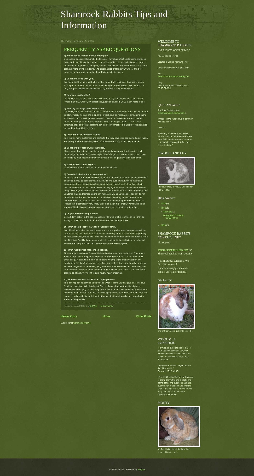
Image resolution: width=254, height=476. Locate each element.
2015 (163, 225)
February (167, 212)
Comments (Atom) (81, 323)
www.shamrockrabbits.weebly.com (174, 76)
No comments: (107, 306)
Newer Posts (69, 316)
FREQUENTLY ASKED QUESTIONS (102, 49)
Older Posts (143, 316)
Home (106, 316)
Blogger (141, 469)
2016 (163, 208)
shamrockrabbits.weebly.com (171, 113)
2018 (163, 203)
